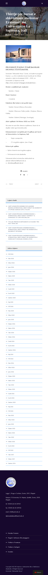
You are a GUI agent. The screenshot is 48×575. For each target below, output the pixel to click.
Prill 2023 (10, 411)
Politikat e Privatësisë (14, 542)
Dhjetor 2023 (11, 376)
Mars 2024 (11, 363)
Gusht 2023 (11, 394)
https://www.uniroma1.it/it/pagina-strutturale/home (20, 83)
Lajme (16, 34)
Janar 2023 (11, 424)
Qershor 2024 (12, 350)
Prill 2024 (10, 359)
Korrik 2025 (11, 293)
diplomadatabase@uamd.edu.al (15, 516)
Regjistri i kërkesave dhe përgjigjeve (18, 538)
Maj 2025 (10, 302)
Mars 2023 (11, 415)
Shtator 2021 (11, 459)
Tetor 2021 (11, 455)
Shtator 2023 (11, 389)
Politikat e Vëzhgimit (14, 547)
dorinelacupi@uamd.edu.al (15, 163)
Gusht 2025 (11, 289)
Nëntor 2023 (11, 380)
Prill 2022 (10, 450)
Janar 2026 (11, 267)
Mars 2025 (11, 311)
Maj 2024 (10, 354)
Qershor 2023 (12, 402)
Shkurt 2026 (11, 263)
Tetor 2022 (11, 437)
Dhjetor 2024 (11, 324)
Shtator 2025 (11, 285)
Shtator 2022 (11, 441)
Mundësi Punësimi (13, 533)
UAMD (9, 34)
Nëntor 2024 (11, 328)
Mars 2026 (11, 258)
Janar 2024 (11, 372)
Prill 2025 (10, 306)
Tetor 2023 (11, 385)
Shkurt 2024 (11, 367)
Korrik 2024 (11, 346)
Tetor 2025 (11, 280)
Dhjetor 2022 (11, 428)
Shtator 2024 (11, 337)
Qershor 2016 (11, 463)
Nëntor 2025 (11, 276)
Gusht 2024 (11, 341)
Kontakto (10, 552)
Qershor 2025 (12, 298)
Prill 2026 (10, 254)
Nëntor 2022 (11, 433)
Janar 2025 (11, 319)
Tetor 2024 (11, 332)
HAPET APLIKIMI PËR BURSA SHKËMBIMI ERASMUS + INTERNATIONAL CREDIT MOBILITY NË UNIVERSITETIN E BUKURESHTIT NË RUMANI (22, 229)
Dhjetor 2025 (11, 271)
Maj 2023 (10, 407)
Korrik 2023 (11, 398)
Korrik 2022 (11, 446)
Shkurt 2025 (11, 315)
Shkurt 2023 (11, 420)
